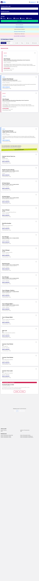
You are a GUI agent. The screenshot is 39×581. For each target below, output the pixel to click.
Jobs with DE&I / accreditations (19, 36)
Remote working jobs (19, 26)
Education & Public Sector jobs (19, 31)
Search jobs (19, 20)
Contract (22, 18)
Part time (3, 18)
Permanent (16, 18)
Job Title (16, 391)
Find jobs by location (5, 11)
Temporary (29, 18)
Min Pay (22, 391)
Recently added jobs (19, 24)
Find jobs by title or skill (5, 6)
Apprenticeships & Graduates (19, 29)
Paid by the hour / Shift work (19, 33)
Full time (9, 18)
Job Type (3, 16)
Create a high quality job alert (20, 150)
